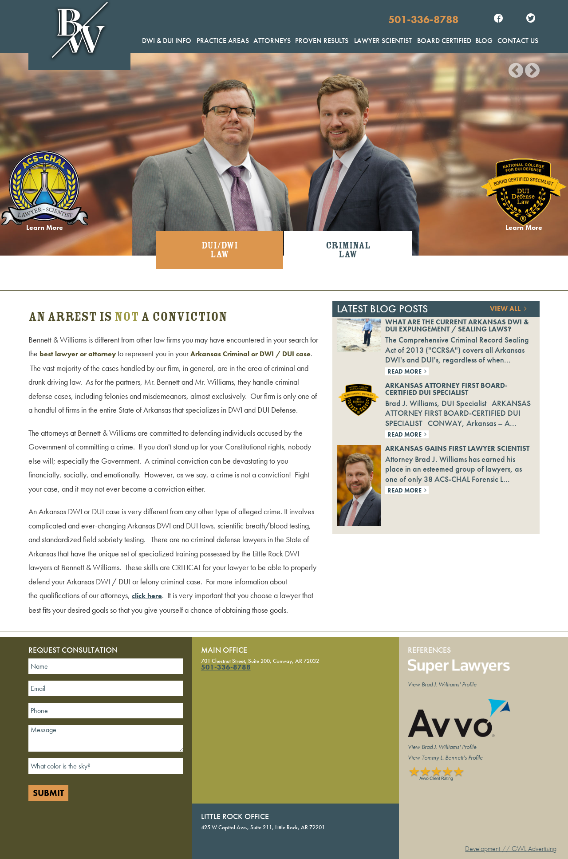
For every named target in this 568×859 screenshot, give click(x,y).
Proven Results (321, 40)
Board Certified (444, 40)
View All (508, 308)
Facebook (498, 19)
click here (147, 595)
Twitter (530, 19)
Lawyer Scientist (383, 40)
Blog (484, 40)
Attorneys (272, 40)
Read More (406, 371)
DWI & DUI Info (166, 40)
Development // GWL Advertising (510, 848)
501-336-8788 (423, 19)
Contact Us (517, 40)
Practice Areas (223, 40)
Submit (48, 793)
